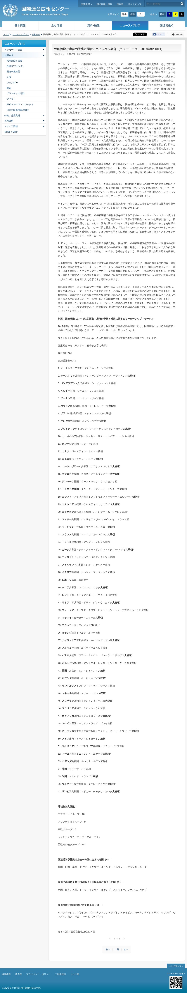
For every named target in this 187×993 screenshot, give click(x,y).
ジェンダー (12, 82)
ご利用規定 (60, 974)
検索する (182, 4)
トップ (6, 34)
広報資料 (8, 121)
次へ (126, 949)
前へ (108, 949)
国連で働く (167, 26)
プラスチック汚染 (15, 93)
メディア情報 (11, 126)
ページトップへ (176, 966)
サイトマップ (134, 4)
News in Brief (11, 132)
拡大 (141, 14)
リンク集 (74, 974)
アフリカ (11, 99)
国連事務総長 (13, 71)
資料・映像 (93, 26)
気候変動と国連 (14, 60)
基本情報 (20, 26)
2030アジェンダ (15, 66)
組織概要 (6, 974)
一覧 (117, 949)
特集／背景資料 (12, 115)
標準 (132, 14)
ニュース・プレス (130, 26)
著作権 (18, 974)
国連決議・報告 (104, 4)
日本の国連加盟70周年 (18, 110)
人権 (9, 77)
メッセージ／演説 (13, 49)
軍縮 (9, 88)
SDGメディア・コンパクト (20, 104)
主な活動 (57, 26)
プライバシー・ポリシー (38, 974)
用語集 (120, 4)
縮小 (124, 14)
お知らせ (36, 34)
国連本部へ (86, 4)
